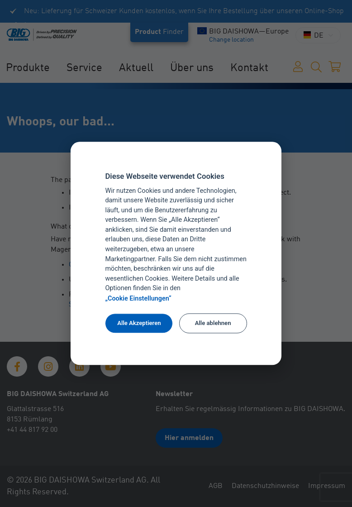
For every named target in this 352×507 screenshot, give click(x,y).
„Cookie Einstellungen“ (138, 298)
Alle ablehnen (213, 323)
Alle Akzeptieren (139, 323)
